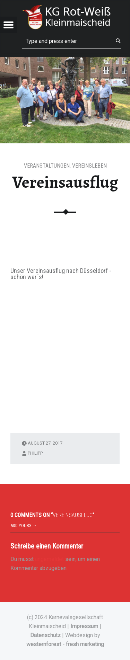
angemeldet (49, 559)
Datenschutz (45, 635)
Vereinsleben (89, 165)
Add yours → (23, 525)
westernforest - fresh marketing (65, 644)
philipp (35, 453)
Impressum (84, 626)
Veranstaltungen (47, 165)
